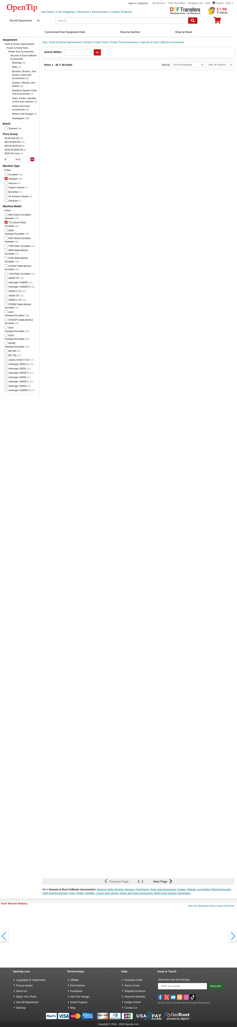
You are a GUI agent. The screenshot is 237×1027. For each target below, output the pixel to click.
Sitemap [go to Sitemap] (21, 1007)
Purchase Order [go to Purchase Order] (133, 979)
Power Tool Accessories (21, 51)
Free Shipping (65, 11)
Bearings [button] (102, 889)
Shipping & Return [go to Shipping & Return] (135, 991)
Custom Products (121, 11)
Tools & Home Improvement (19, 44)
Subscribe (215, 986)
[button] (223, 3)
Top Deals (47, 11)
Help (207, 3)
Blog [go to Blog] (73, 1007)
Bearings (18, 62)
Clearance (82, 11)
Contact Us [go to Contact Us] (130, 1007)
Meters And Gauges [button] (165, 893)
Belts (16, 67)
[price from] (10, 159)
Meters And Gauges (24, 113)
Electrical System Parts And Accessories (24, 92)
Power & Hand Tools (17, 47)
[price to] (24, 159)
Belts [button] (111, 889)
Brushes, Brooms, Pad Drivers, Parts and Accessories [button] (145, 889)
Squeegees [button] (184, 893)
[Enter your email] (182, 986)
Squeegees (20, 118)
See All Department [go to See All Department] (27, 1002)
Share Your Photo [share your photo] (26, 996)
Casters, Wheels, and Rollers (23, 84)
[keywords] (121, 20)
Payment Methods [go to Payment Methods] (134, 996)
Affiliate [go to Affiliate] (74, 979)
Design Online (132, 1002)
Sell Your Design (79, 996)
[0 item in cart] (217, 21)
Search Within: (53, 52)
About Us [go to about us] (21, 991)
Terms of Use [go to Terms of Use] (132, 985)
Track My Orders (176, 3)
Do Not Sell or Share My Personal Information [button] (183, 1002)
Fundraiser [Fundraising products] (76, 991)
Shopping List (195, 3)
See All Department (20, 20)
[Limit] (218, 65)
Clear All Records (225, 906)
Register (143, 3)
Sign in (132, 3)
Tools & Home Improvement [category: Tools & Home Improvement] (65, 42)
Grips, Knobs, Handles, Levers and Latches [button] (94, 893)
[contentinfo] (22, 7)
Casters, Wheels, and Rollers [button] (194, 889)
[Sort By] (187, 65)
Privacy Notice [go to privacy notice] (24, 985)
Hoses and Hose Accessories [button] (136, 893)
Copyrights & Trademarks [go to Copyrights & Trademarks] (30, 979)
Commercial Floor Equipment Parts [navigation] (65, 32)
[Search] (192, 20)
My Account (158, 3)
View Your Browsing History (201, 906)
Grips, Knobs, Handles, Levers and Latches (24, 100)
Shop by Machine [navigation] (130, 32)
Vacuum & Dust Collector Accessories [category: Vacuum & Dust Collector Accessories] (162, 42)
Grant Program (79, 1002)
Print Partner (77, 985)
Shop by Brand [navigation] (183, 32)
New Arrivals (100, 11)
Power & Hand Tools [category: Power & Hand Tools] (96, 42)
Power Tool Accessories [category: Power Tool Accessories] (124, 42)
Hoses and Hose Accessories (21, 108)
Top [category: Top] (44, 42)
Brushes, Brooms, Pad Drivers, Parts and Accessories (24, 75)
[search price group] (32, 159)
